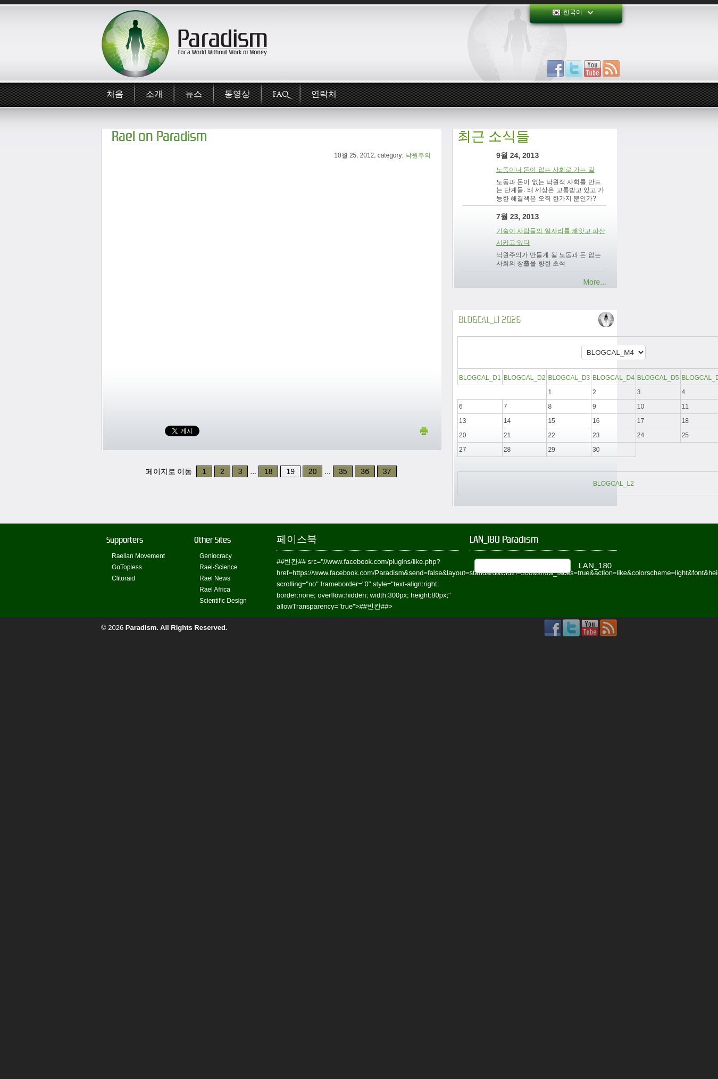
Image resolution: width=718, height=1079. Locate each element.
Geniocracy (215, 556)
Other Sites (212, 540)
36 (365, 471)
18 (268, 471)
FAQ (280, 94)
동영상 (237, 94)
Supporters (124, 540)
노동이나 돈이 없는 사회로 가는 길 (545, 169)
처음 (114, 94)
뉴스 (193, 94)
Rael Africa (214, 589)
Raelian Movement (138, 556)
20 (312, 471)
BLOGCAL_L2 (613, 483)
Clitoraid (123, 578)
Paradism (141, 628)
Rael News (214, 578)
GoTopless (127, 567)
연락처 (324, 94)
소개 (154, 94)
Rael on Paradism (159, 136)
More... (594, 282)
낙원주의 (418, 155)
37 (387, 471)
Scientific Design (223, 600)
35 (343, 471)
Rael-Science (218, 567)
